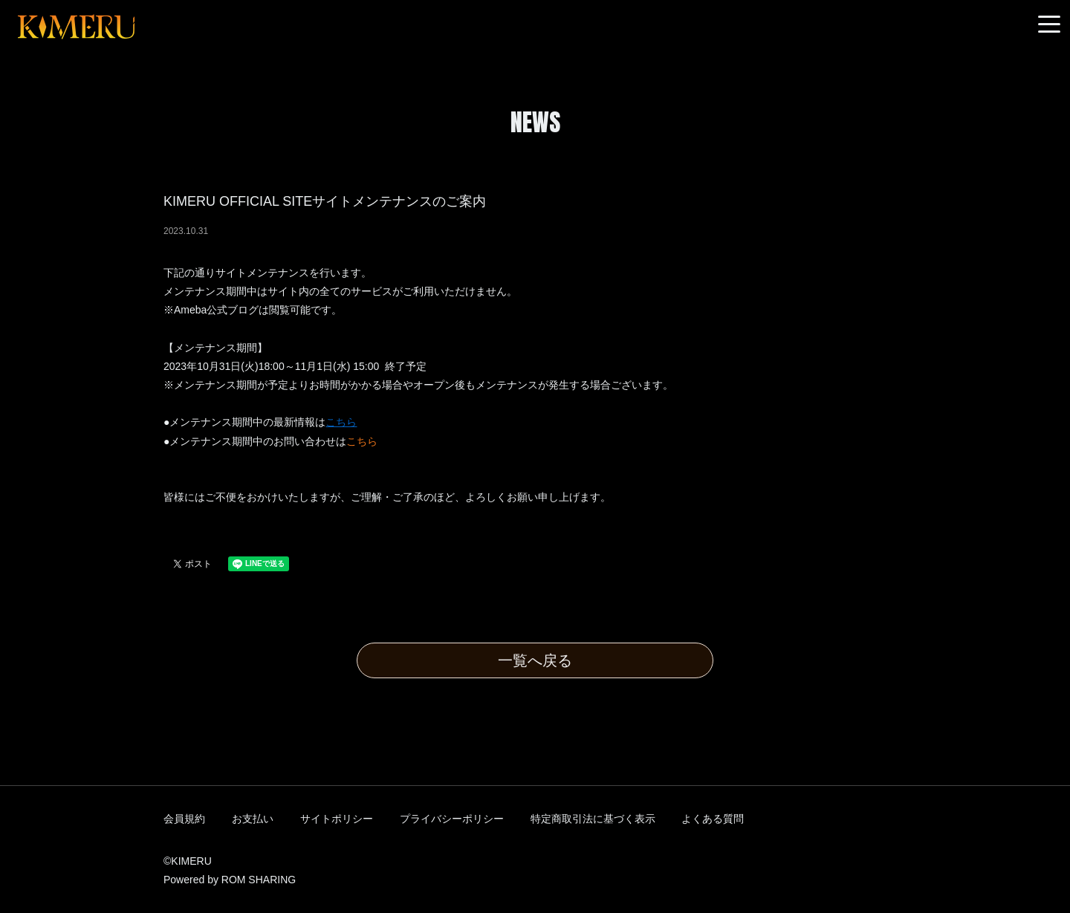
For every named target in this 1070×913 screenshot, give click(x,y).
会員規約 (184, 819)
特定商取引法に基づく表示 (593, 819)
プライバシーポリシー (452, 819)
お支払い (252, 819)
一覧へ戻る (535, 660)
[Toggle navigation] (1049, 25)
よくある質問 (712, 819)
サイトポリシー (336, 819)
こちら (361, 441)
